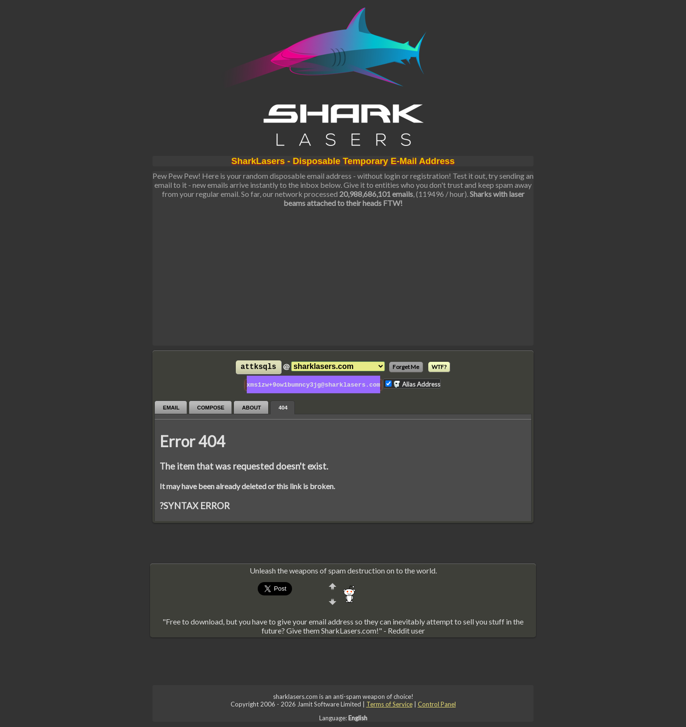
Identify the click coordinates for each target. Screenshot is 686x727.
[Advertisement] (343, 279)
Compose (210, 407)
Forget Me (406, 366)
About (251, 407)
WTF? (439, 366)
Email (171, 407)
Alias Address (416, 384)
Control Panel (437, 703)
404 (283, 407)
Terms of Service (389, 703)
